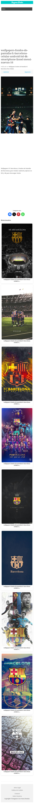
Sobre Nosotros (17, 796)
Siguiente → (28, 72)
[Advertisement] (17, 28)
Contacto (17, 793)
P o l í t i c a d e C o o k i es (17, 790)
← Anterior (5, 72)
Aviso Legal (17, 787)
